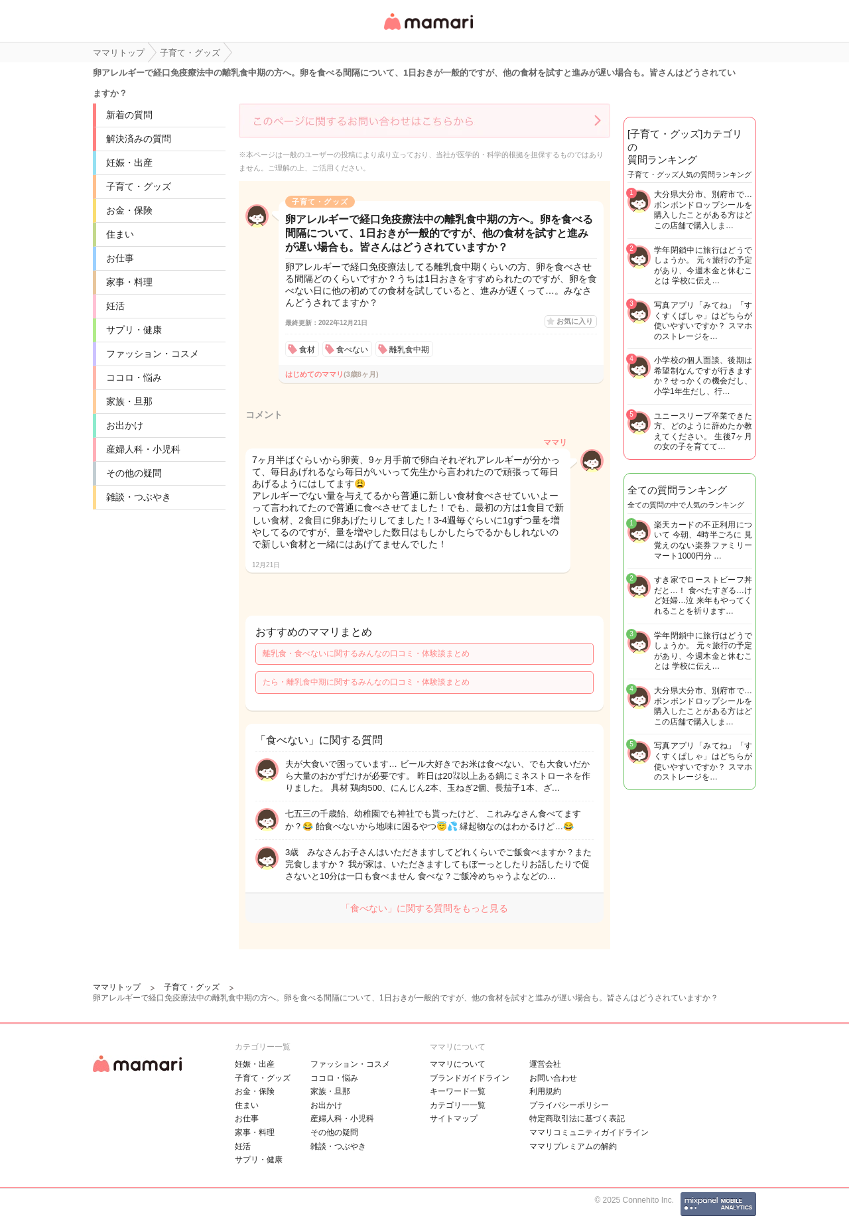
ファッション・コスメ (152, 353)
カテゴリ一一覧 (458, 1105)
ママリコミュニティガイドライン (589, 1132)
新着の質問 (129, 114)
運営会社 (545, 1064)
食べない (352, 349)
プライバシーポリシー (569, 1105)
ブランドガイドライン (469, 1078)
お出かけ (124, 425)
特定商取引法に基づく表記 (577, 1118)
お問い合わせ (553, 1078)
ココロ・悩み (134, 377)
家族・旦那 (129, 401)
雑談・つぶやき (138, 497)
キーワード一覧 (458, 1091)
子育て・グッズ (138, 186)
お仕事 (120, 258)
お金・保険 (129, 210)
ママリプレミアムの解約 (573, 1146)
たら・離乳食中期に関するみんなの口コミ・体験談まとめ (366, 682)
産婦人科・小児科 (143, 449)
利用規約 (545, 1091)
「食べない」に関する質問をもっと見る (424, 908)
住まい (120, 234)
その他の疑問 (134, 473)
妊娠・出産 (129, 162)
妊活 (115, 306)
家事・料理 (129, 282)
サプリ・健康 (134, 329)
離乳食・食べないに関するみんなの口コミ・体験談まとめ (366, 653)
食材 (307, 349)
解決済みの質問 (138, 138)
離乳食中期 (409, 349)
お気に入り (574, 321)
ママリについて (458, 1064)
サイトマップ (454, 1118)
